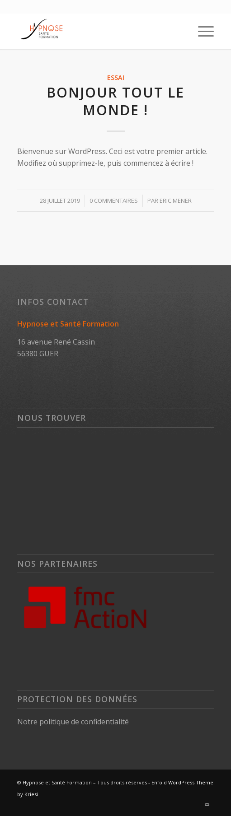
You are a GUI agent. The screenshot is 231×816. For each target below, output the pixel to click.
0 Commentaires (114, 200)
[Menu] (201, 31)
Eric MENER (176, 200)
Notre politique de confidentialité (73, 722)
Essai (115, 77)
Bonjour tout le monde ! (115, 101)
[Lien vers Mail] (207, 804)
